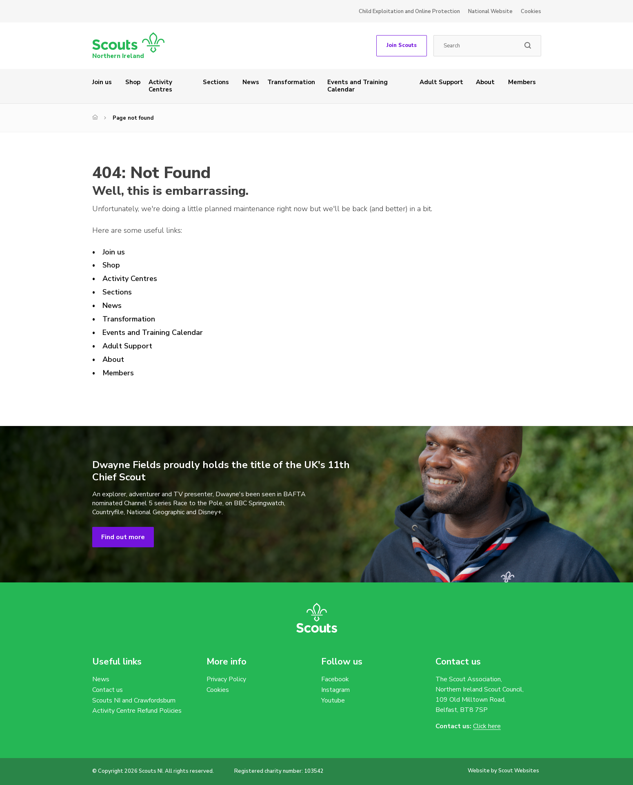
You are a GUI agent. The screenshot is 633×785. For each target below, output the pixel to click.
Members (522, 82)
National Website (490, 11)
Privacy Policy (226, 679)
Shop (132, 82)
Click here (487, 726)
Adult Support (441, 82)
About (485, 82)
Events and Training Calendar (357, 86)
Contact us (107, 689)
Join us (102, 82)
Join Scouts (401, 45)
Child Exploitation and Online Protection (409, 11)
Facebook (335, 679)
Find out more (123, 537)
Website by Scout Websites (503, 770)
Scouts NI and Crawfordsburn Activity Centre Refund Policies (137, 705)
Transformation (291, 82)
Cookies (531, 11)
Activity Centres (160, 86)
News (250, 82)
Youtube (333, 700)
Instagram (335, 689)
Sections (216, 82)
